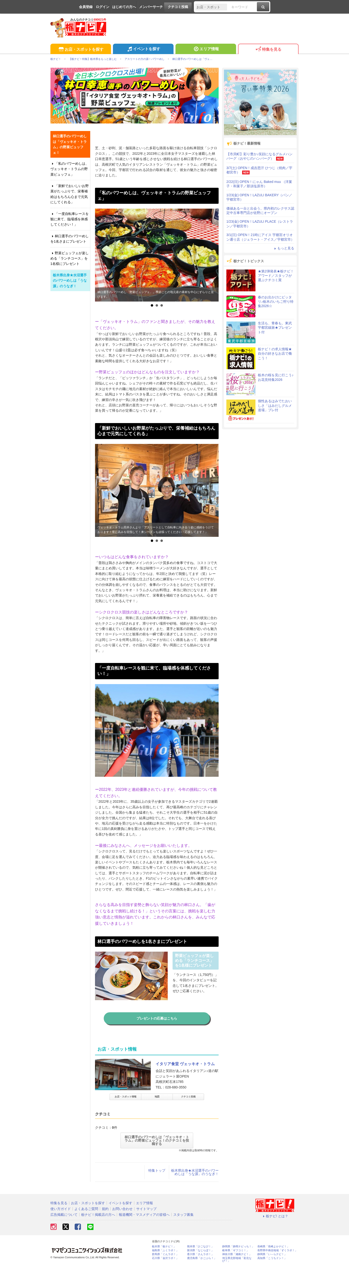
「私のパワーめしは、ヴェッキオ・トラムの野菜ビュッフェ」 (69, 169)
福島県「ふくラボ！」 (165, 1250)
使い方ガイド (60, 1209)
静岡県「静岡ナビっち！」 (238, 1246)
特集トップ (156, 1170)
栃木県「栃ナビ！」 (164, 1246)
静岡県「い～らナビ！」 (272, 1254)
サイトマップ (146, 1209)
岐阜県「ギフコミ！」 (235, 1250)
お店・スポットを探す (80, 49)
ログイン (102, 7)
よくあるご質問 (86, 1209)
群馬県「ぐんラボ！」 (165, 1254)
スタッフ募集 (183, 1215)
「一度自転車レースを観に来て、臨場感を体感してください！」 (69, 219)
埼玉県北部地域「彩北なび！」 (237, 1259)
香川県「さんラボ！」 (200, 1254)
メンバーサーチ (151, 7)
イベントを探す (143, 49)
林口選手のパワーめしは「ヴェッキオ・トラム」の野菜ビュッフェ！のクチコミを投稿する (157, 1140)
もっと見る (283, 248)
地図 (157, 1096)
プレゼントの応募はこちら (156, 1018)
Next (212, 259)
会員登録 (86, 7)
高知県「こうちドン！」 (272, 1258)
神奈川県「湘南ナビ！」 (237, 1254)
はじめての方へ (124, 7)
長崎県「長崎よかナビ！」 (273, 1246)
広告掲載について (64, 1215)
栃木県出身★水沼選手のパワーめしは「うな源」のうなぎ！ (195, 1172)
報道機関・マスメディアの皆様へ (144, 1215)
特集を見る (268, 49)
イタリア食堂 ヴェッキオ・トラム (185, 1064)
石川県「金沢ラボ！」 (165, 1258)
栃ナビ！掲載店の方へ (98, 1215)
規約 (105, 1209)
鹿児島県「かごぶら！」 (201, 1258)
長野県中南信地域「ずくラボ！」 (277, 1250)
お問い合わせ (122, 1209)
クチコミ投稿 (178, 7)
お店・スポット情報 (125, 1096)
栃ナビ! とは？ (275, 1216)
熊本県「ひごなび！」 (200, 1246)
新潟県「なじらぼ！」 (200, 1250)
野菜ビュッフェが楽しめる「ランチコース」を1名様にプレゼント (69, 258)
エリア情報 (206, 49)
